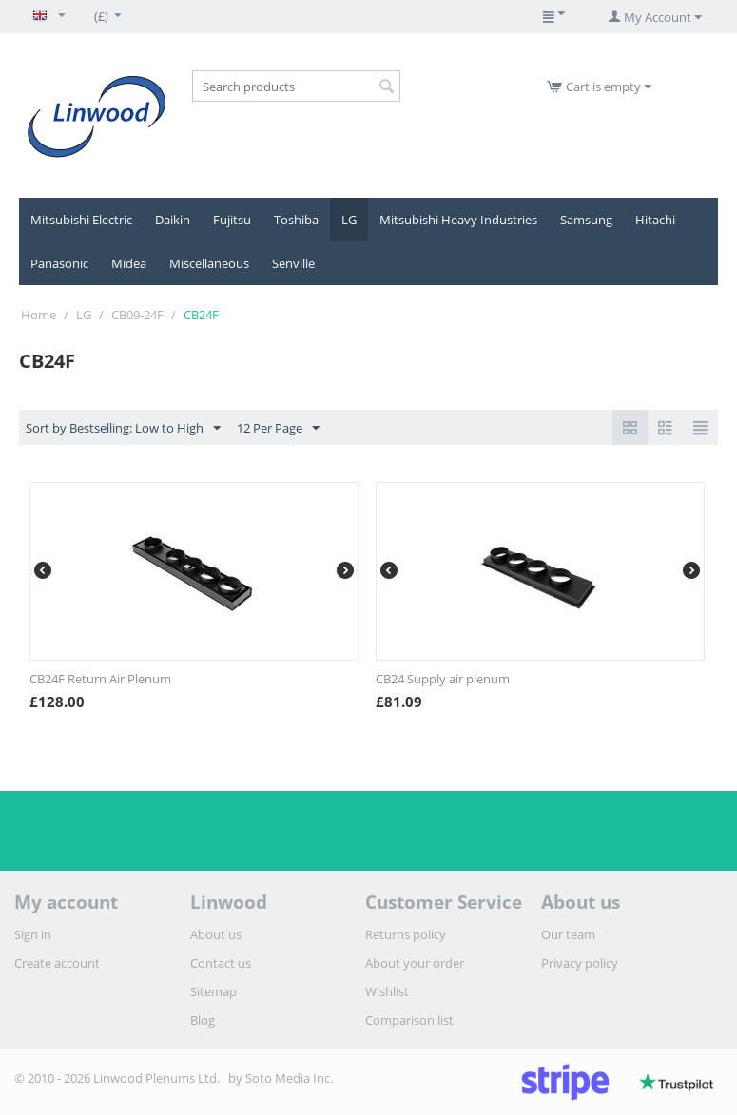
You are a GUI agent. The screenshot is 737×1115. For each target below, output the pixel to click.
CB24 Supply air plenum (443, 678)
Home (38, 314)
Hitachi (655, 219)
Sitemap (213, 991)
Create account (57, 962)
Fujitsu (232, 219)
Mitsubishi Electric (81, 219)
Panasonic (59, 263)
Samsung (586, 219)
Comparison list (409, 1019)
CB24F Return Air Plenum (100, 678)
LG (349, 219)
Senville (293, 263)
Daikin (172, 219)
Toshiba (296, 219)
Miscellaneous (209, 263)
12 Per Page (278, 428)
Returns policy (405, 934)
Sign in (32, 934)
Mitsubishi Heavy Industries (458, 219)
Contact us (220, 962)
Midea (128, 263)
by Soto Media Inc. (280, 1077)
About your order (414, 962)
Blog (202, 1019)
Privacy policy (579, 962)
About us (216, 934)
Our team (568, 934)
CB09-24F (137, 314)
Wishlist (387, 991)
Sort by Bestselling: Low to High (123, 428)
